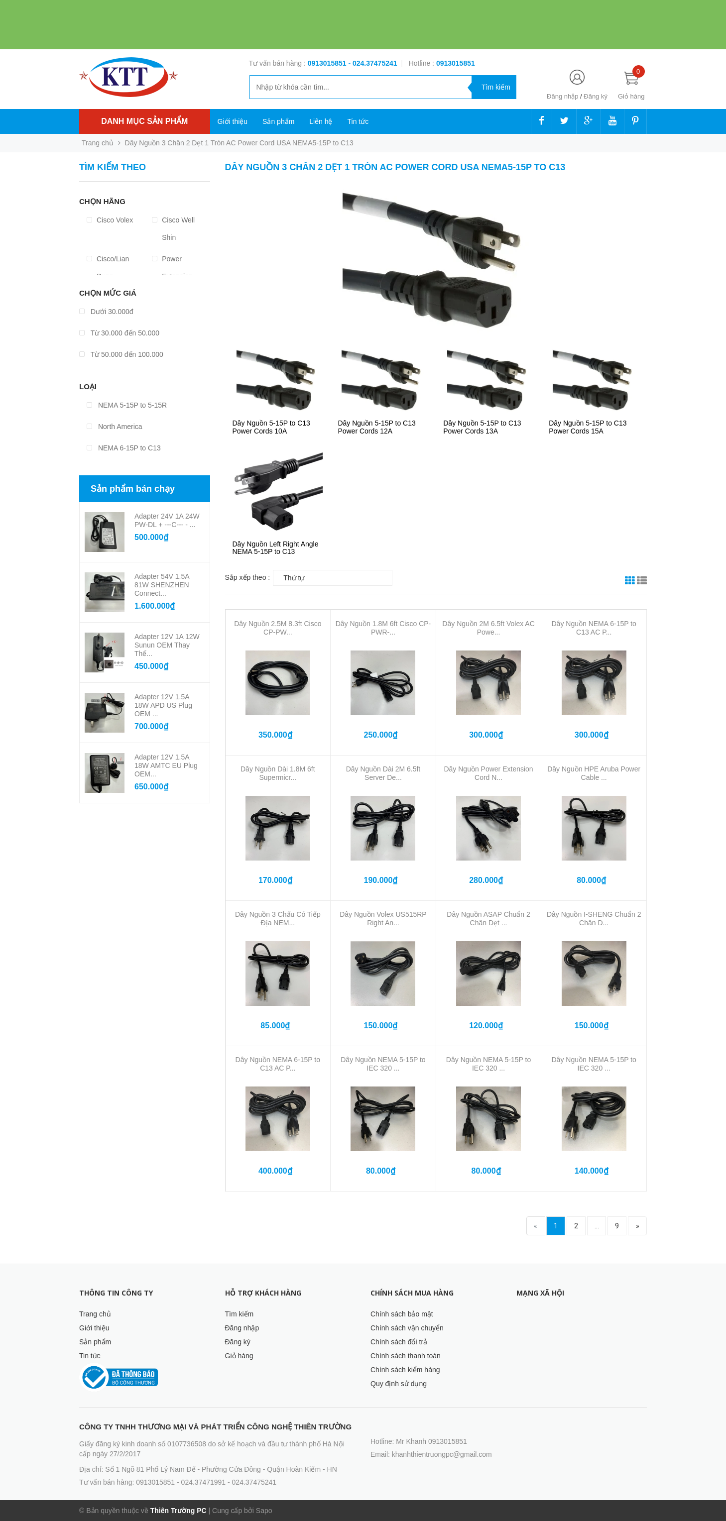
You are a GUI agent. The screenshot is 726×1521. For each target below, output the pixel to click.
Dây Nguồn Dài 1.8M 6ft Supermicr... (278, 773)
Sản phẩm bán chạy (133, 489)
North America (114, 427)
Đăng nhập (562, 96)
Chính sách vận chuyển (407, 1328)
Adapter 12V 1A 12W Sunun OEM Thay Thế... (167, 645)
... (597, 1226)
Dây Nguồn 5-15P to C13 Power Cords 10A (271, 427)
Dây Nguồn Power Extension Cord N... (488, 773)
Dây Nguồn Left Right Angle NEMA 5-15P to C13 (276, 547)
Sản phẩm (278, 121)
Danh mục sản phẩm (144, 121)
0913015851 (328, 63)
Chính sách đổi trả (398, 1342)
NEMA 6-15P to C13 (124, 448)
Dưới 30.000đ (106, 312)
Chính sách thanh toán (405, 1356)
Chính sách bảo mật (401, 1314)
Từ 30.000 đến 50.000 (119, 333)
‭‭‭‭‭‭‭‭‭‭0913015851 (455, 63)
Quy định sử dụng (398, 1384)
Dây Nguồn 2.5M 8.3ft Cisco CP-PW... (277, 628)
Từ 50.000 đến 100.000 (121, 354)
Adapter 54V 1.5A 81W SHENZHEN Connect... (161, 584)
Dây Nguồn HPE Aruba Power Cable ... (593, 773)
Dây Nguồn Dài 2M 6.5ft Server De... (383, 773)
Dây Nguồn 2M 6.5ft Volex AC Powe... (488, 628)
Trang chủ (95, 1314)
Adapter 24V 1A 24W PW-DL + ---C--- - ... (167, 520)
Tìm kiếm (239, 1314)
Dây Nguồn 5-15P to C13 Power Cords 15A (587, 427)
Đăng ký (595, 96)
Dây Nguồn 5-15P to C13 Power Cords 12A (376, 427)
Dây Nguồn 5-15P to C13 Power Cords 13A (482, 427)
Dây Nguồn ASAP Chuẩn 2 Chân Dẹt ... (488, 918)
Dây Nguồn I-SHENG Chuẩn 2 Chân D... (594, 918)
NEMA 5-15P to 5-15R (127, 405)
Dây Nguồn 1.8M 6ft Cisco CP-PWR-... (383, 628)
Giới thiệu (233, 121)
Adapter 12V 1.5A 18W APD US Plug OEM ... (163, 705)
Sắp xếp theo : (247, 577)
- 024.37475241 (372, 63)
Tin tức (357, 121)
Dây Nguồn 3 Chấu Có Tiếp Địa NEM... (278, 918)
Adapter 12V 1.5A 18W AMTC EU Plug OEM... (166, 765)
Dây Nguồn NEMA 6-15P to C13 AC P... (593, 628)
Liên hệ (320, 121)
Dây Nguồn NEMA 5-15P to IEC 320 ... (383, 1064)
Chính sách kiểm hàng (405, 1370)
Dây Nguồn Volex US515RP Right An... (383, 918)
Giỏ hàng (239, 1356)
